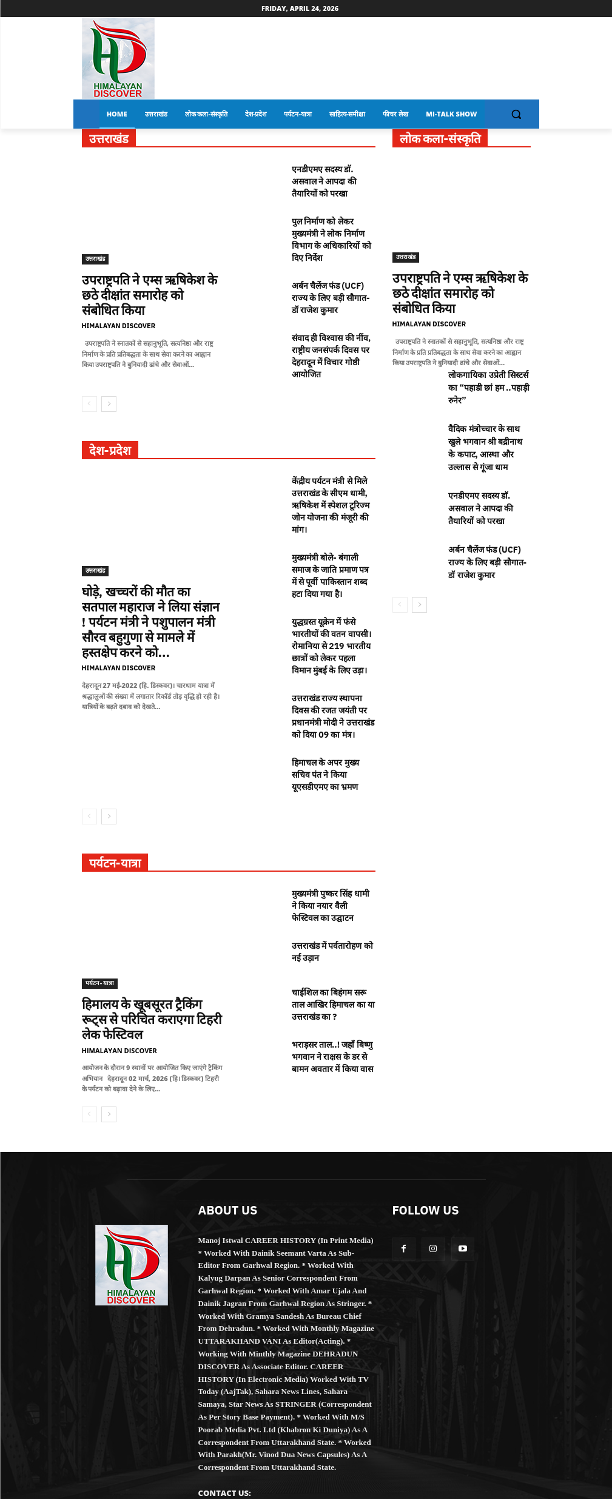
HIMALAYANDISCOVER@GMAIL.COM (270, 1444)
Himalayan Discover (119, 307)
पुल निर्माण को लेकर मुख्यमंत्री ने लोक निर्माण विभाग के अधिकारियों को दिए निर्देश (331, 233)
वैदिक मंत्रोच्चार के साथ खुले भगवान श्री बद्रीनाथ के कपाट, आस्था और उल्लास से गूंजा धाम (489, 436)
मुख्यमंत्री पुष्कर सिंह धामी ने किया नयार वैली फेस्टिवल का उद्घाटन (329, 861)
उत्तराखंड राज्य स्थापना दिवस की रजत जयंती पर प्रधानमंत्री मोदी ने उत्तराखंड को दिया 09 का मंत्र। (333, 680)
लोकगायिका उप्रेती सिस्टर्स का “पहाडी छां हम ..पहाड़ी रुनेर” (487, 371)
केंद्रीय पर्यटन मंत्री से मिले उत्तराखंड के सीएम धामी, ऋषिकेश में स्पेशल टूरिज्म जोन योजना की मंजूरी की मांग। (330, 485)
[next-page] (108, 387)
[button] (516, 114)
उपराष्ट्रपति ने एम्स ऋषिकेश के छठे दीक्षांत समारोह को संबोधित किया (145, 285)
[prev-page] (89, 387)
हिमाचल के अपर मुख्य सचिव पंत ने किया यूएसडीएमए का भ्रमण (325, 734)
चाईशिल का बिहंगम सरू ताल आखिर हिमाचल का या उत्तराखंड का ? (333, 956)
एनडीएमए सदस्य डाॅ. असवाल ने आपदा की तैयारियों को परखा (324, 179)
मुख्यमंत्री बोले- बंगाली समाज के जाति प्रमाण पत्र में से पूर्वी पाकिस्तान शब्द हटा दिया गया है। (330, 550)
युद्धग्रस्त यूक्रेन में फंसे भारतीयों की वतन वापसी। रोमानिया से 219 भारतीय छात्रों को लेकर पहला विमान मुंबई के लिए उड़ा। (331, 615)
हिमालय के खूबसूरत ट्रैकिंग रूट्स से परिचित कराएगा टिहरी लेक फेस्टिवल (149, 967)
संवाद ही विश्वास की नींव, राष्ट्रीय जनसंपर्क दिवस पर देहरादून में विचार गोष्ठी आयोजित (331, 341)
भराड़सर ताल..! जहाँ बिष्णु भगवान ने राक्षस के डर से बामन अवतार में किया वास (332, 1004)
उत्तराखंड (95, 259)
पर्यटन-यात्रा (100, 941)
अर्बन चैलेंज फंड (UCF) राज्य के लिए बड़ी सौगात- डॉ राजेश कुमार (331, 287)
